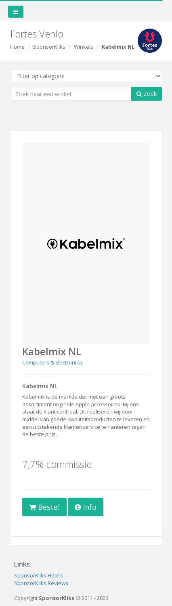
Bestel (44, 507)
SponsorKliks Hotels (38, 575)
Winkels (83, 46)
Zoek (146, 93)
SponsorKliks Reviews (41, 583)
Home (17, 46)
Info (85, 507)
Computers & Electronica (52, 362)
